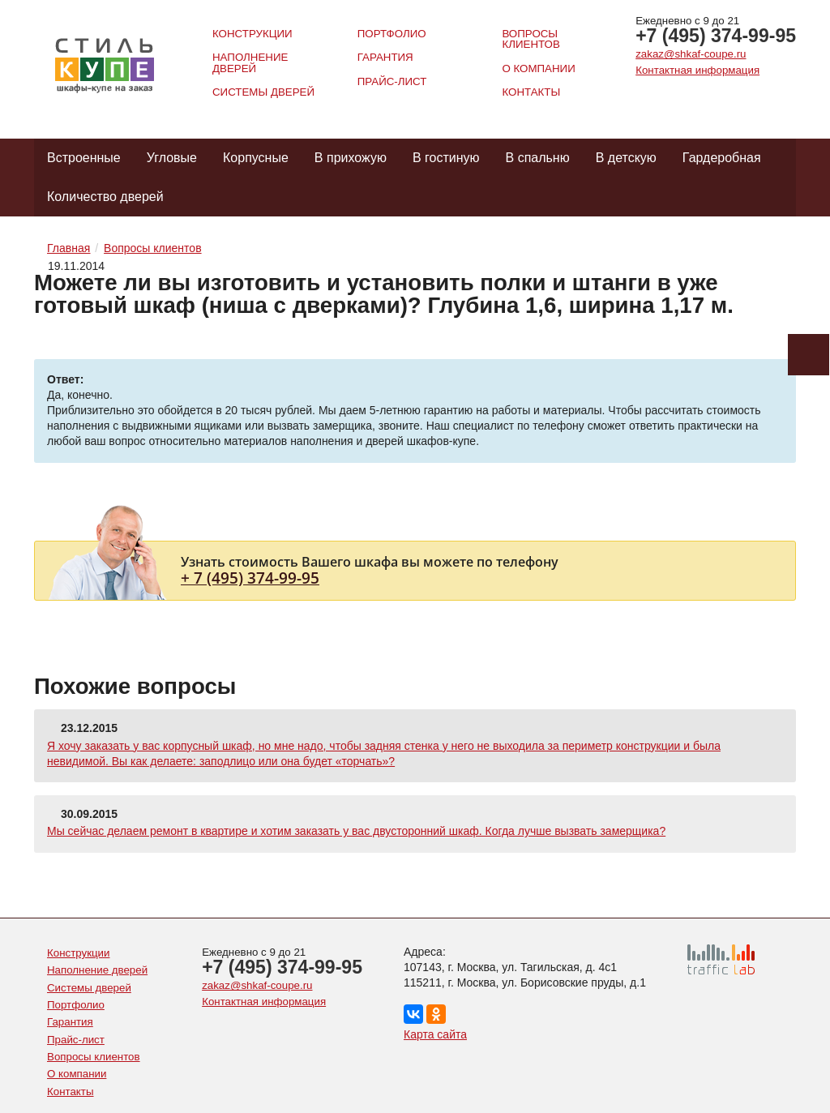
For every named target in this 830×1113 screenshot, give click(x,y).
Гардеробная (721, 158)
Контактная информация (697, 70)
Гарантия (385, 57)
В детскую (626, 158)
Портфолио (391, 34)
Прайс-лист (392, 81)
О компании (538, 68)
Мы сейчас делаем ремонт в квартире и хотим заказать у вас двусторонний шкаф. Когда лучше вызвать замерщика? (356, 830)
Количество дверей (105, 196)
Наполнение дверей (250, 62)
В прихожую (350, 158)
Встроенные (84, 158)
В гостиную (446, 158)
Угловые (172, 158)
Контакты (531, 92)
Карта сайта (435, 1034)
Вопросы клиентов (530, 39)
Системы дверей (263, 92)
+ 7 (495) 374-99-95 (250, 578)
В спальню (538, 158)
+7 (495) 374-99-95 (715, 35)
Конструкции (252, 34)
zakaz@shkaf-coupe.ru (690, 54)
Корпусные (256, 158)
